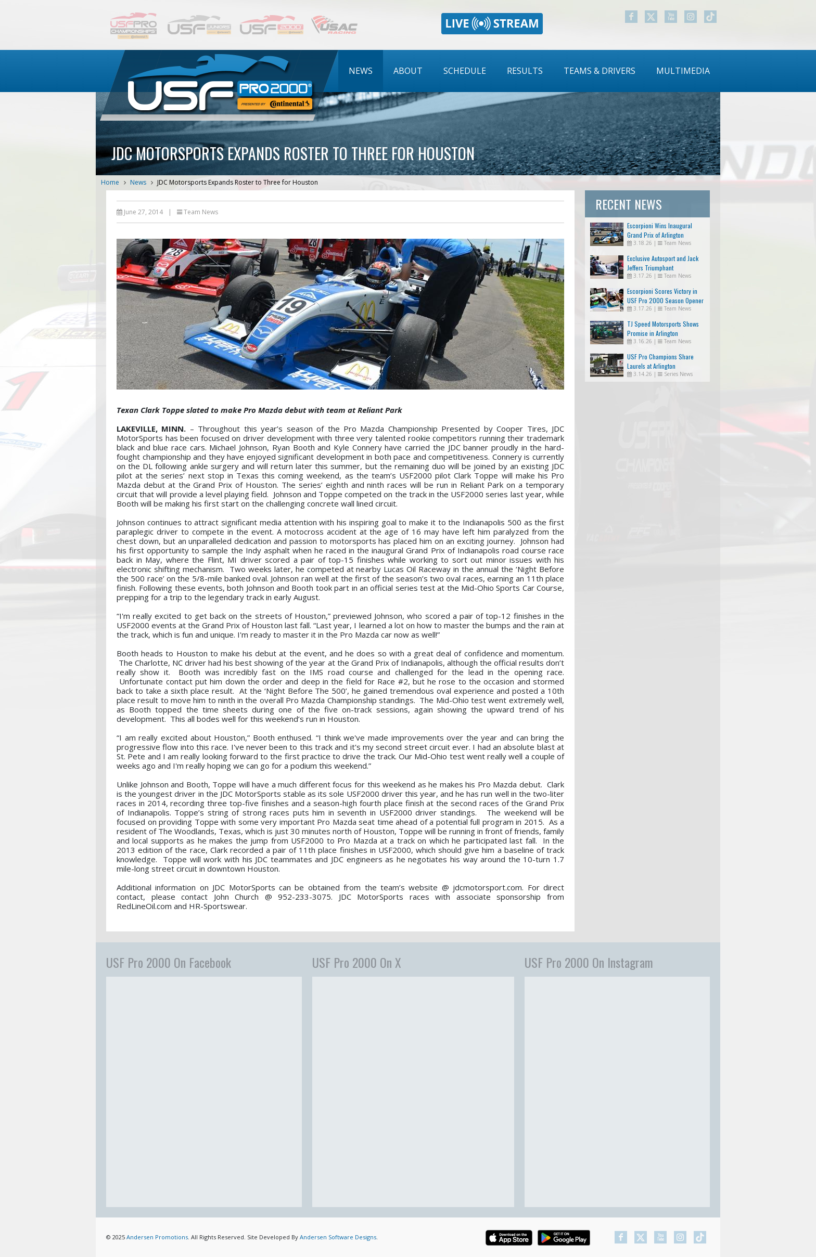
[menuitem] (360, 71)
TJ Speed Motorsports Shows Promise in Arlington (663, 328)
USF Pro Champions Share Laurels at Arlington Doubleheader (660, 366)
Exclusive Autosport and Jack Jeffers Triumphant (662, 263)
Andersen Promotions (157, 1237)
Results (525, 70)
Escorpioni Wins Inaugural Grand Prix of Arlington (659, 230)
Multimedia (683, 70)
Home (110, 182)
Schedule (464, 70)
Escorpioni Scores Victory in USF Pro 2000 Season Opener (665, 296)
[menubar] (529, 71)
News (361, 70)
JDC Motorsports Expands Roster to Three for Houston (237, 182)
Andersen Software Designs (338, 1237)
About (408, 70)
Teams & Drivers (599, 70)
